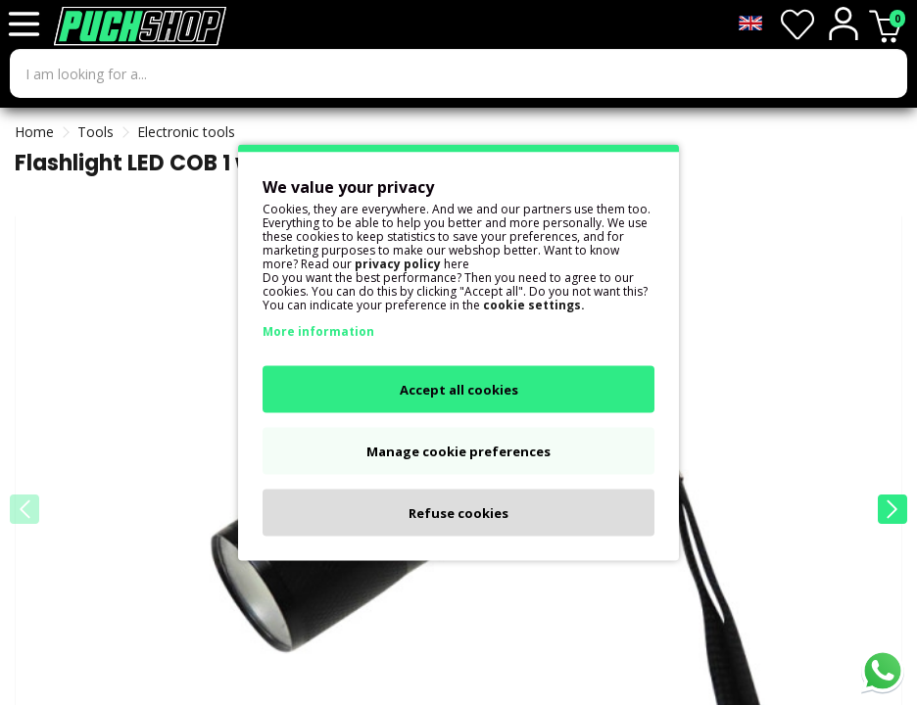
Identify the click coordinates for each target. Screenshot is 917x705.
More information (318, 331)
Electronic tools (186, 131)
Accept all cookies (459, 390)
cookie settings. (534, 305)
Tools (95, 131)
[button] (892, 509)
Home (34, 131)
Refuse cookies (458, 513)
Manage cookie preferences (458, 451)
